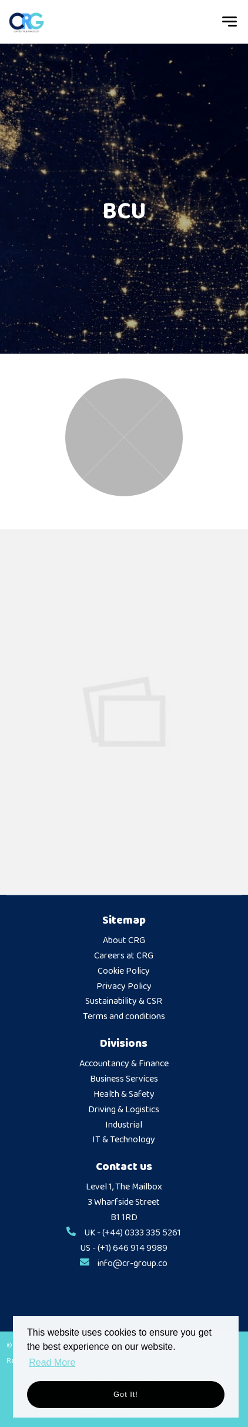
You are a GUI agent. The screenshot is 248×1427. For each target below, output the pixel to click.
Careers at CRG (123, 956)
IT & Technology (123, 1140)
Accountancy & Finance (124, 1064)
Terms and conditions (124, 1016)
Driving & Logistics (123, 1110)
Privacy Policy (124, 986)
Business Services (124, 1079)
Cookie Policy (124, 971)
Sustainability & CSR (123, 1001)
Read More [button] (52, 1362)
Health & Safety (124, 1094)
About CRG (124, 940)
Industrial (123, 1125)
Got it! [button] (125, 1394)
